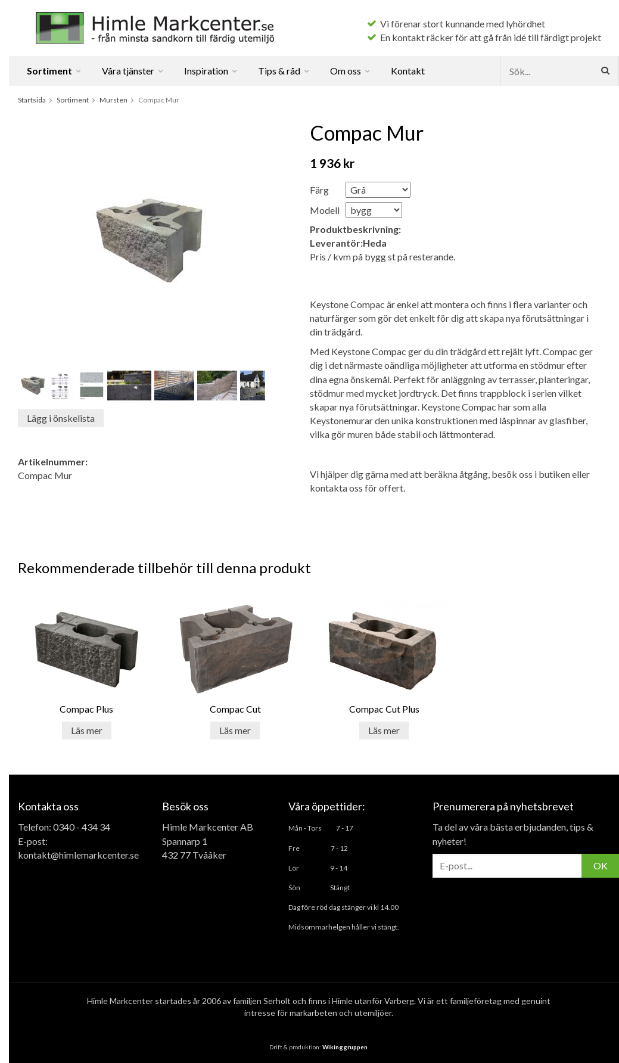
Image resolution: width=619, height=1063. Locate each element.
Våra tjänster (133, 70)
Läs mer (86, 730)
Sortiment (54, 70)
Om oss (350, 70)
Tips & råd (284, 70)
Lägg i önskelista (61, 418)
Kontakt (408, 70)
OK (600, 865)
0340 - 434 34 (81, 826)
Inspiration (211, 70)
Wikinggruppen (345, 1046)
